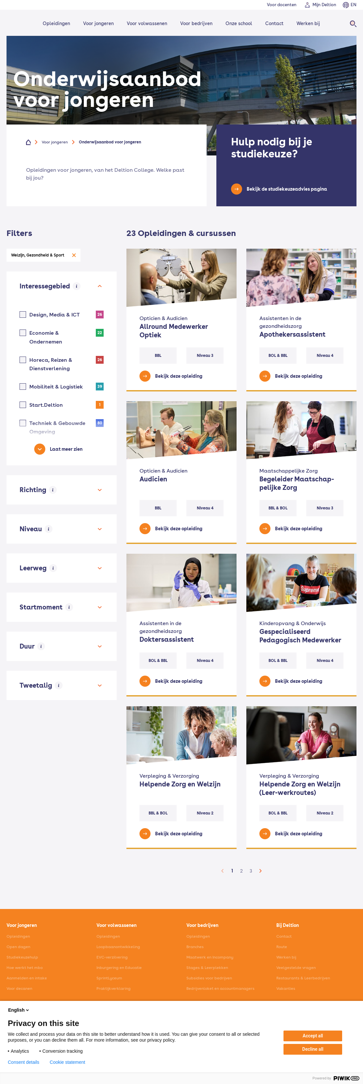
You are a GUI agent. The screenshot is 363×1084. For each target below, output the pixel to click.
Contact (274, 23)
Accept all (313, 1035)
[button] (222, 871)
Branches (195, 947)
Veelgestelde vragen (296, 967)
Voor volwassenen (147, 23)
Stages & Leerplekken (207, 967)
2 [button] (241, 870)
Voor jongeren (98, 23)
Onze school (238, 23)
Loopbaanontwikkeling (118, 947)
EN (353, 4)
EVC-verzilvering (112, 957)
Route (281, 947)
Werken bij (308, 23)
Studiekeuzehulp (22, 957)
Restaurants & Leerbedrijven (303, 978)
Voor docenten (282, 4)
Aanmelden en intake (27, 978)
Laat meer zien (66, 449)
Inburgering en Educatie (119, 967)
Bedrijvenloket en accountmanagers (220, 988)
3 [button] (251, 870)
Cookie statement (67, 1062)
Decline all (313, 1049)
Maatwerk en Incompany (209, 957)
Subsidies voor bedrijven (209, 978)
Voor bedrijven (196, 23)
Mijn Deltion (324, 4)
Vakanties (285, 988)
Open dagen (18, 947)
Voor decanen (19, 988)
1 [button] (232, 870)
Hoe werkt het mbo (25, 967)
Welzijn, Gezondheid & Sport (37, 255)
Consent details (23, 1062)
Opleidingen (56, 23)
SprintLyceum (109, 978)
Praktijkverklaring (113, 988)
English (19, 1010)
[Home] (16, 23)
